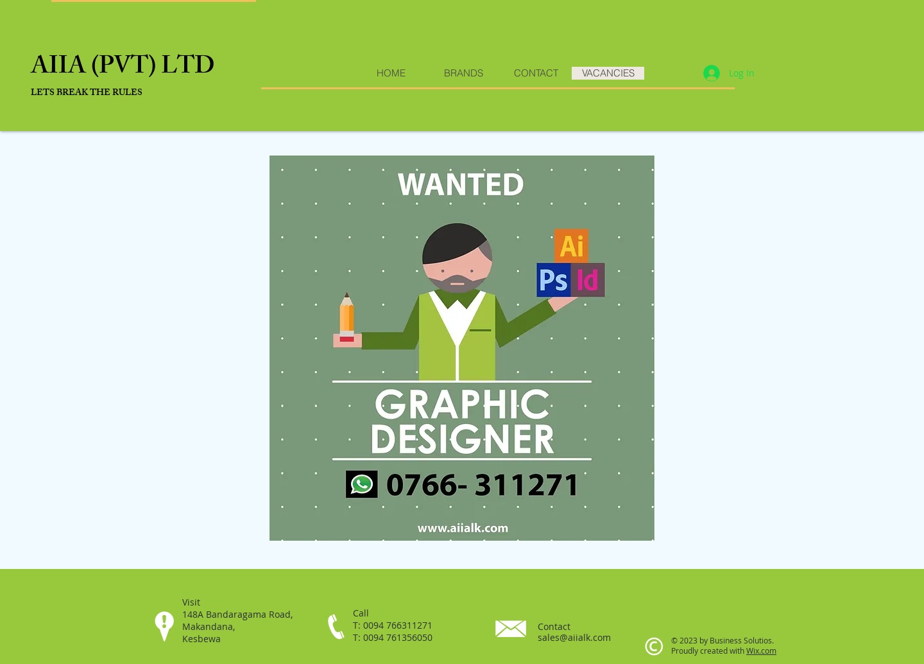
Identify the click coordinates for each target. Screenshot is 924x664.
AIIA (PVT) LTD (123, 69)
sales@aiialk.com (574, 637)
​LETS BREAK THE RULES (86, 93)
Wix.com (761, 650)
